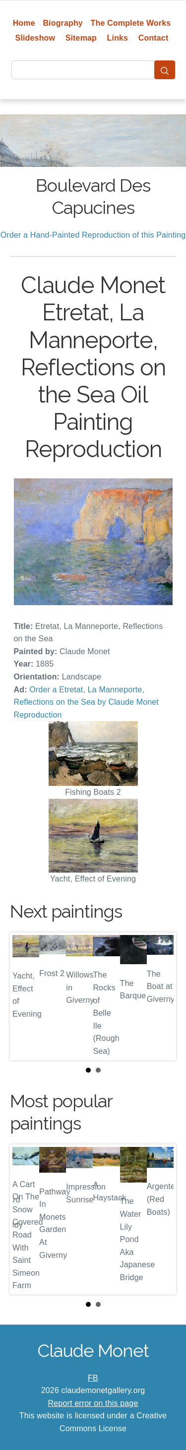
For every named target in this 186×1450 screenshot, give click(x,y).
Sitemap (81, 38)
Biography (63, 23)
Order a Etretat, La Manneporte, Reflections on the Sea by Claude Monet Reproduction (86, 702)
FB (93, 1378)
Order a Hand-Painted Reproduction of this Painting (93, 235)
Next (161, 996)
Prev (25, 996)
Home (24, 23)
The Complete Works (131, 23)
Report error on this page (93, 1403)
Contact (153, 38)
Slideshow (35, 38)
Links (117, 38)
